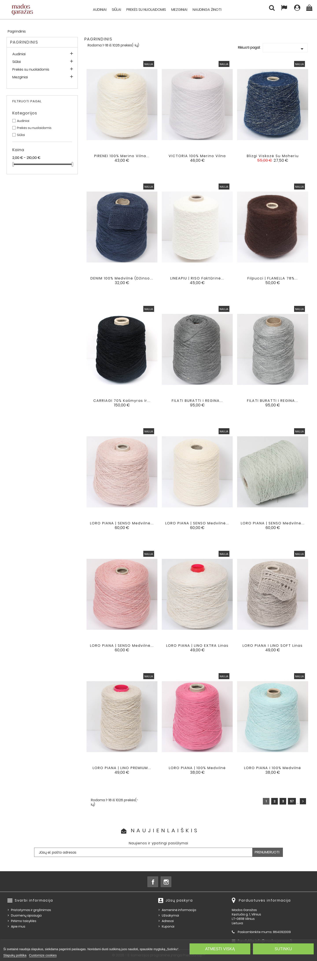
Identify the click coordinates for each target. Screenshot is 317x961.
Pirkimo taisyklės (23, 921)
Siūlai (116, 9)
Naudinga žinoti (207, 9)
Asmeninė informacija (179, 910)
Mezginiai (179, 9)
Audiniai (100, 9)
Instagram (166, 882)
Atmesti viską (220, 949)
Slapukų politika (14, 955)
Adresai (168, 921)
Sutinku (283, 949)
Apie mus (18, 926)
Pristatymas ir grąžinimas (31, 910)
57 (292, 801)
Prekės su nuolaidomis (146, 9)
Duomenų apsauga (26, 915)
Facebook (153, 882)
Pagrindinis (24, 42)
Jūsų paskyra (179, 900)
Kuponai (168, 926)
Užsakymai (170, 915)
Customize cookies (43, 955)
